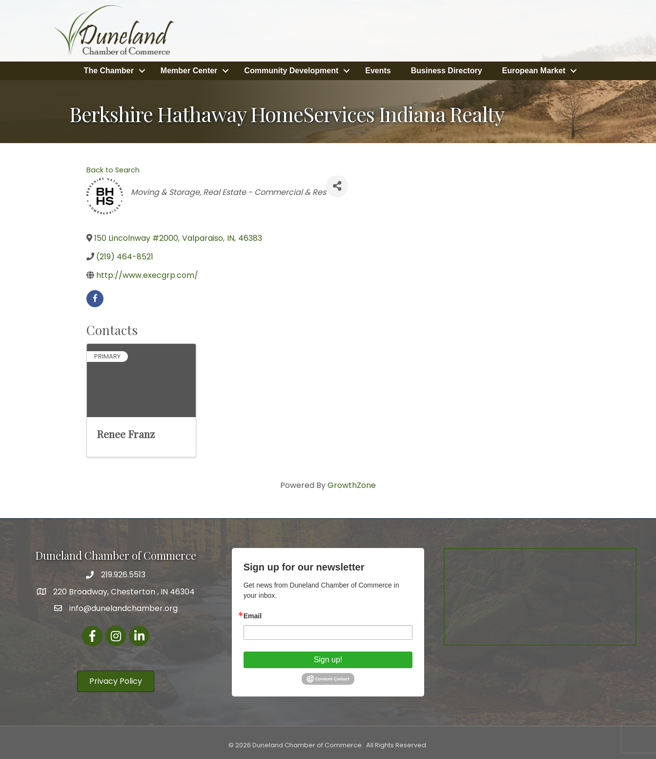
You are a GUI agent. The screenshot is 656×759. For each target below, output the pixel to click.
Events (377, 70)
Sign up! (328, 658)
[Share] (337, 185)
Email (253, 614)
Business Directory (446, 70)
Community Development (291, 70)
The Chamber (109, 70)
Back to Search (113, 169)
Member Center (189, 70)
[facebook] (94, 297)
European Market (534, 70)
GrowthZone (352, 484)
